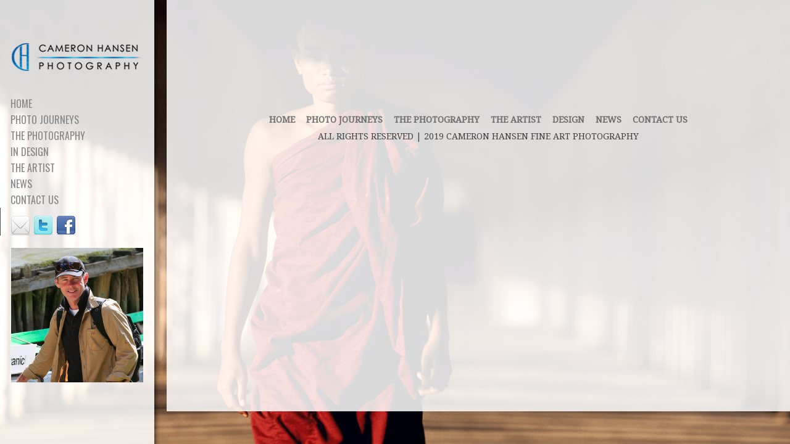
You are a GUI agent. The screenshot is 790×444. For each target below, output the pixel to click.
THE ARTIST (516, 120)
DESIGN (568, 120)
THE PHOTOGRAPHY (437, 120)
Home (282, 120)
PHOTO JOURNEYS (344, 120)
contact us (660, 120)
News (609, 120)
